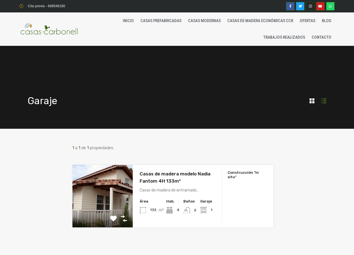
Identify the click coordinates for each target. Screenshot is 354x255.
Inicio (128, 20)
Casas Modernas (204, 20)
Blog (326, 20)
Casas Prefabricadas (160, 20)
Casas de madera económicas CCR (260, 20)
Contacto (321, 37)
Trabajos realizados (284, 37)
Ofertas (307, 20)
